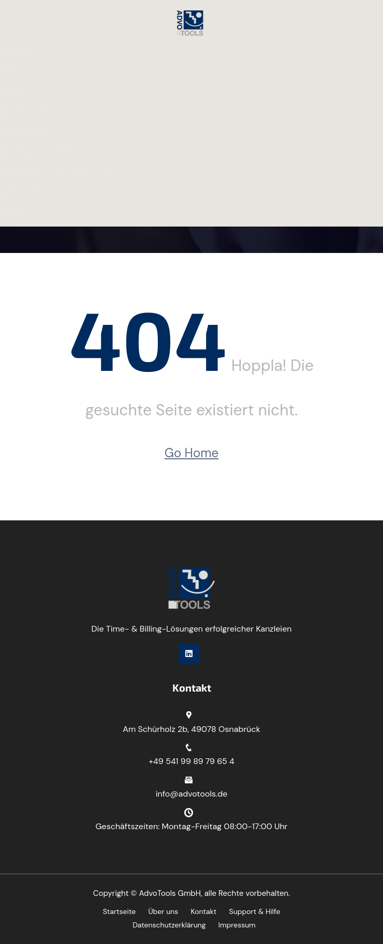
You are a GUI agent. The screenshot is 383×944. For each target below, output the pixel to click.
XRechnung (21, 184)
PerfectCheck (26, 118)
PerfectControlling (34, 145)
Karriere (15, 198)
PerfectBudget (27, 105)
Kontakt (15, 211)
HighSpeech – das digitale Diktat (62, 171)
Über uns (17, 66)
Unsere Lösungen (33, 78)
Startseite (19, 52)
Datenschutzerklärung (168, 925)
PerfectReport (26, 158)
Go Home (191, 453)
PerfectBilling (25, 132)
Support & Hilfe (255, 911)
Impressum (237, 925)
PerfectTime (23, 92)
